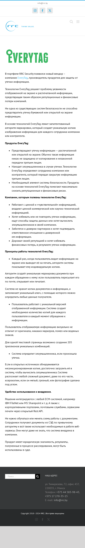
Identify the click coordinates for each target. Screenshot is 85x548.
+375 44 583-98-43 (67, 492)
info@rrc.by (42, 3)
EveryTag (22, 77)
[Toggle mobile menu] (78, 21)
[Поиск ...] (20, 476)
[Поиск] (37, 476)
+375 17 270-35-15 (56, 496)
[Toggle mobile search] (71, 21)
